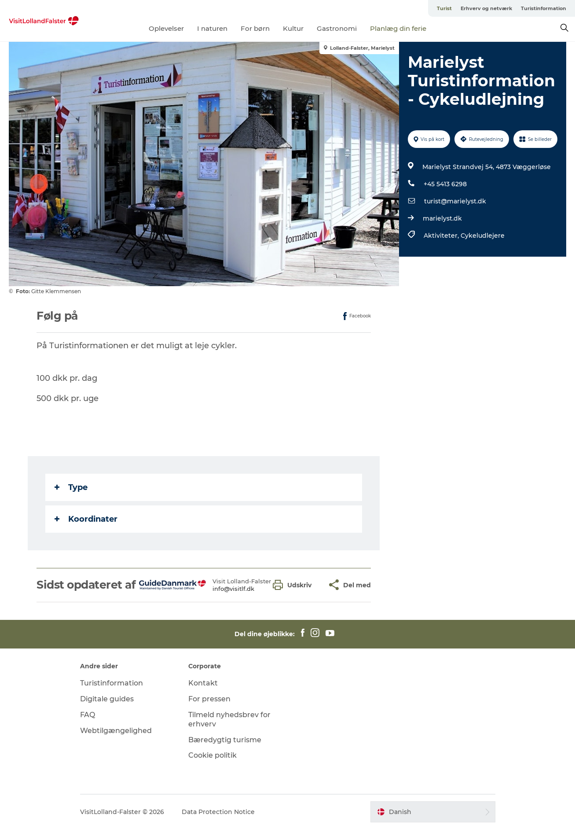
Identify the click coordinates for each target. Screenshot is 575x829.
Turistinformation (543, 8)
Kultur (293, 28)
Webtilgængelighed (116, 730)
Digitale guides (107, 699)
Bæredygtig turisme (224, 740)
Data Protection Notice (218, 812)
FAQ (87, 715)
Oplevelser (166, 28)
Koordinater (86, 519)
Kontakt (203, 683)
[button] (294, 585)
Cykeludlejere (483, 235)
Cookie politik (212, 755)
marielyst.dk (442, 218)
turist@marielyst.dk (455, 201)
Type (71, 487)
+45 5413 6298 (445, 184)
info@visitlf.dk (233, 588)
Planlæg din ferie (398, 28)
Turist (444, 8)
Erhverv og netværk (486, 8)
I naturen (212, 28)
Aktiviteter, (442, 235)
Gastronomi (337, 28)
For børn (255, 28)
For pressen (209, 699)
